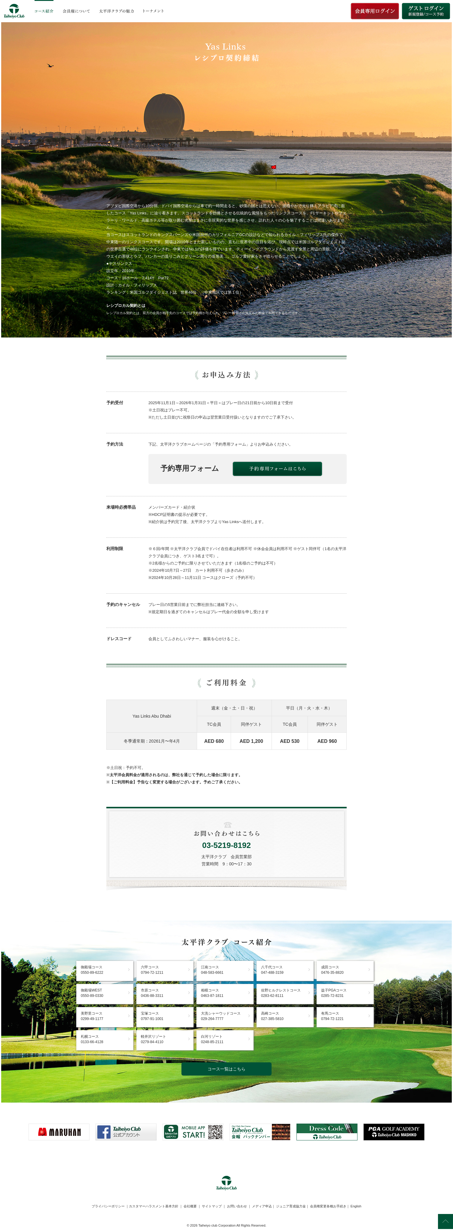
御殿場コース (92, 970)
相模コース (212, 993)
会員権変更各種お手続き (328, 1206)
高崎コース (272, 1016)
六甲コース (152, 970)
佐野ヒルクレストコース (281, 993)
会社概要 (190, 1206)
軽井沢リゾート (153, 1039)
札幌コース (92, 1039)
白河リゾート (212, 1039)
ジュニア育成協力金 (291, 1206)
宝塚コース (152, 1016)
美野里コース (92, 1016)
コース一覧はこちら (226, 1069)
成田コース (332, 970)
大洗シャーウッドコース (221, 1016)
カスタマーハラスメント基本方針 (153, 1206)
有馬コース (332, 1016)
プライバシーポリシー (108, 1206)
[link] (226, 1155)
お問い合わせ (237, 1206)
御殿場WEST (92, 993)
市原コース (152, 993)
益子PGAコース (334, 993)
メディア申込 (262, 1206)
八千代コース (272, 970)
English (356, 1206)
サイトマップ (212, 1206)
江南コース (212, 970)
